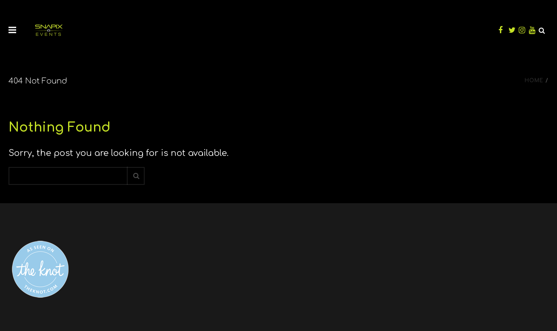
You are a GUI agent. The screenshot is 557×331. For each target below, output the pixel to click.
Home (534, 80)
